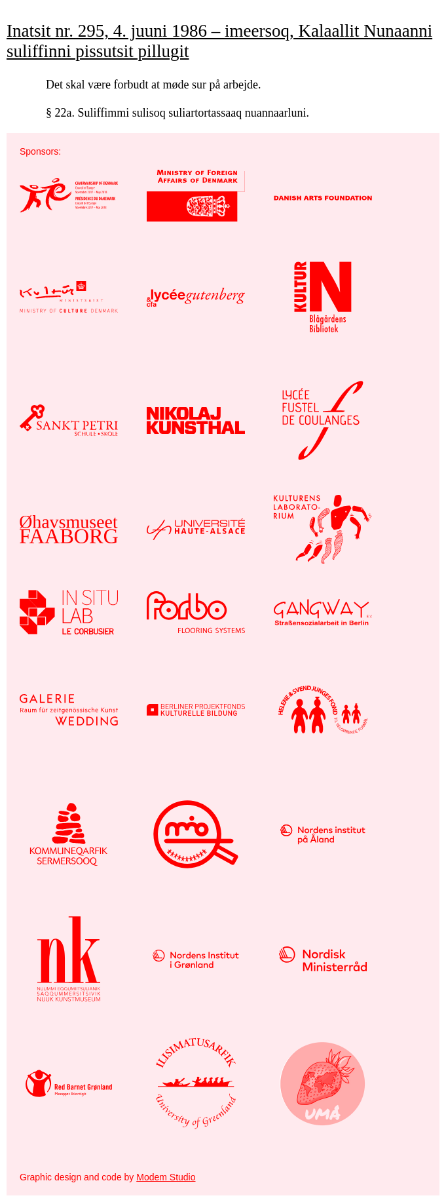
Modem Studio (165, 1177)
